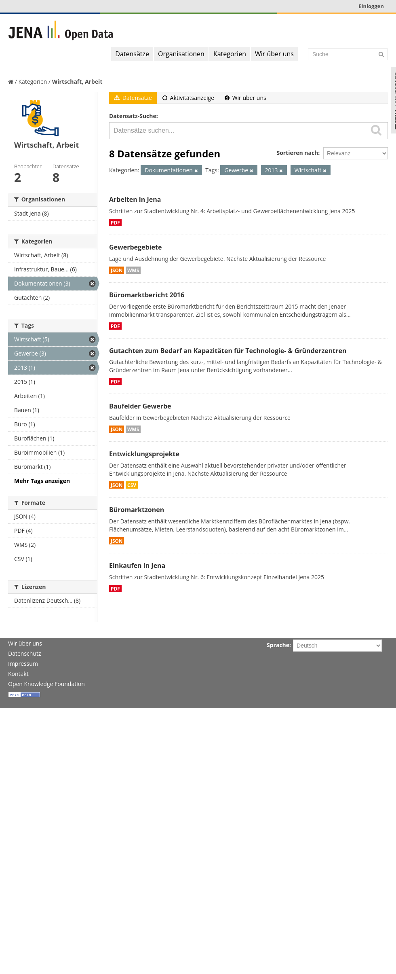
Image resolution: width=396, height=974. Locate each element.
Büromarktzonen (136, 509)
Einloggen (371, 6)
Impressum (23, 663)
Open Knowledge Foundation (46, 684)
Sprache (278, 645)
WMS (133, 270)
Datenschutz (24, 653)
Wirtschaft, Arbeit (77, 81)
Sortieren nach (297, 153)
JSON (116, 270)
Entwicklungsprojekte (144, 453)
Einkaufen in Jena (137, 565)
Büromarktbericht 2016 (146, 294)
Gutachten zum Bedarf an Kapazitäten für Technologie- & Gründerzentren (227, 350)
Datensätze (132, 53)
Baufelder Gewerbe (140, 406)
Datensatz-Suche (132, 116)
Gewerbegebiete (135, 247)
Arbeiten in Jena (135, 199)
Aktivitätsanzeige (188, 98)
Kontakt (18, 674)
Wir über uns (274, 53)
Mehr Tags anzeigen (42, 481)
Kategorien (229, 53)
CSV (131, 485)
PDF (115, 222)
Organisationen (181, 53)
